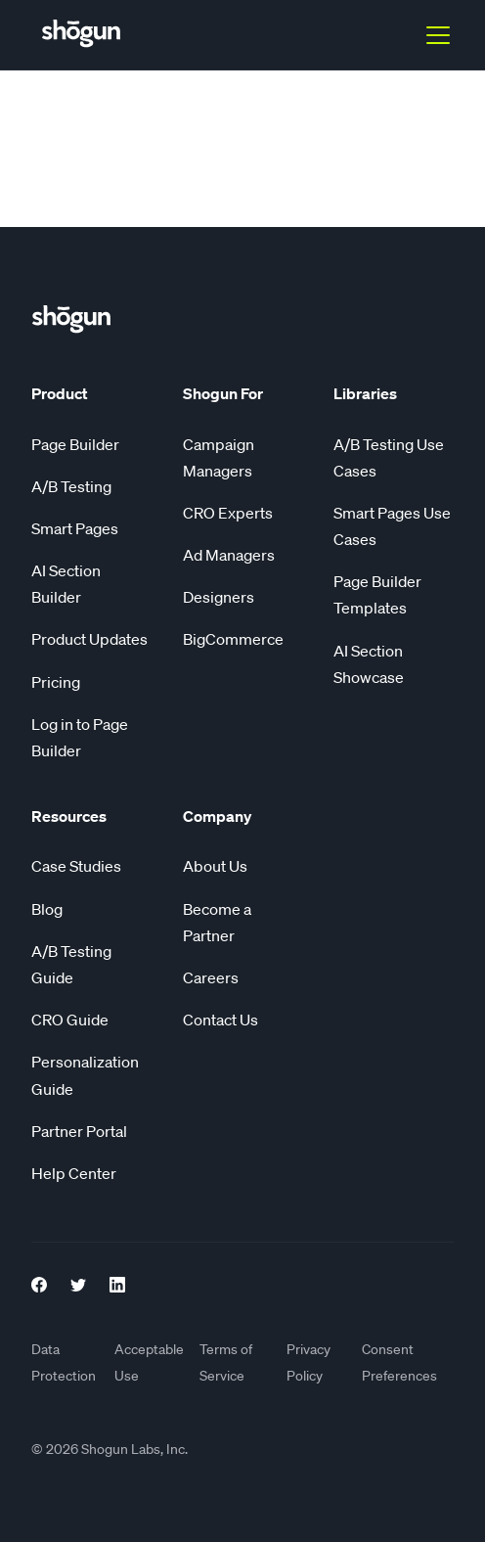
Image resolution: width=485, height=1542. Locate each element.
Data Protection (63, 1362)
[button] (434, 35)
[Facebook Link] (39, 1282)
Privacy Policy (309, 1362)
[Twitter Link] (78, 1282)
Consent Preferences (399, 1362)
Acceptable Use (149, 1362)
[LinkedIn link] (117, 1282)
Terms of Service (225, 1362)
